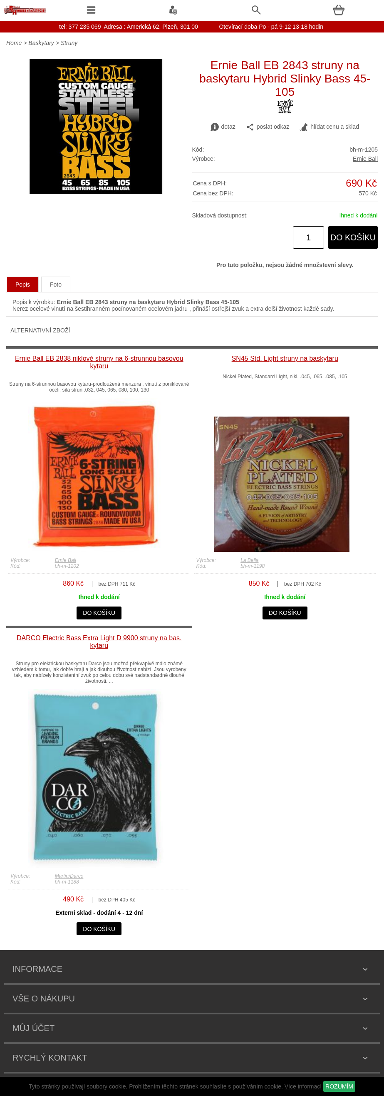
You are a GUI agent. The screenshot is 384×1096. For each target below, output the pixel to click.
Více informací (303, 1086)
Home (14, 43)
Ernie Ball (365, 158)
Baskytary (41, 43)
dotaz (223, 127)
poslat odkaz (268, 127)
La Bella (249, 560)
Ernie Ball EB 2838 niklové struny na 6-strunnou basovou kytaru (99, 362)
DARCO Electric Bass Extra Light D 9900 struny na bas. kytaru (99, 641)
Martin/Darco (69, 876)
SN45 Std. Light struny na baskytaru (285, 358)
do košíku (353, 237)
